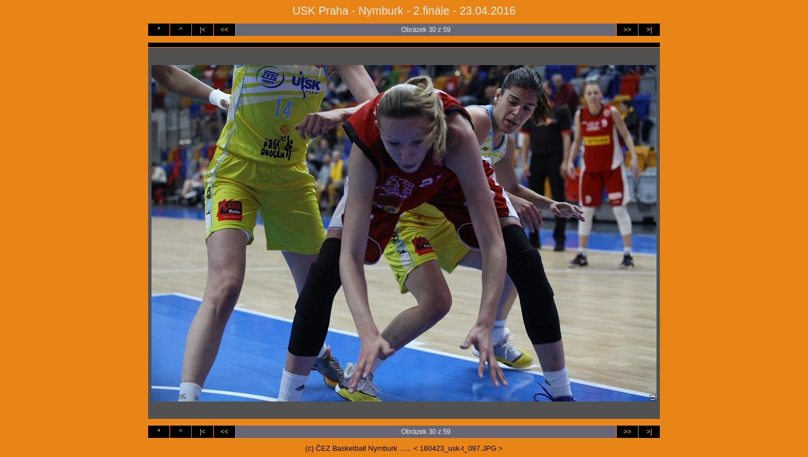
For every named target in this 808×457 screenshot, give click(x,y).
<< (224, 30)
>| (649, 30)
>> (627, 30)
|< (202, 30)
